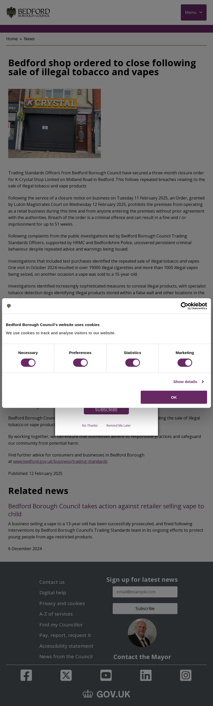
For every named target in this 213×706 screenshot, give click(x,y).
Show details (185, 381)
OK (174, 397)
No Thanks (89, 425)
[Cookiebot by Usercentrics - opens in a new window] (184, 306)
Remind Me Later (118, 425)
